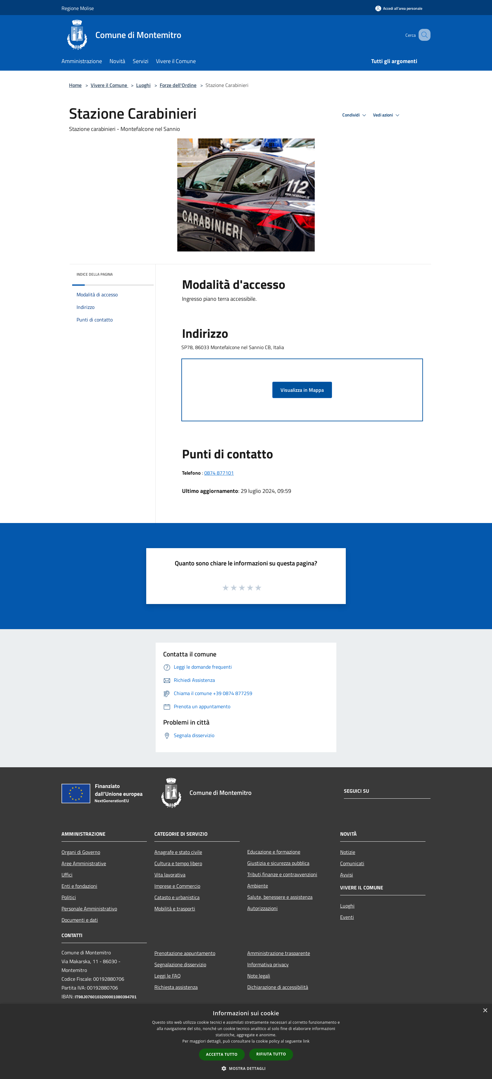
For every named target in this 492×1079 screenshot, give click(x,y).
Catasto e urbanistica (177, 897)
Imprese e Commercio (177, 886)
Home (75, 85)
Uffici (67, 874)
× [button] (485, 1010)
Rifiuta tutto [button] (271, 1054)
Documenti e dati (80, 920)
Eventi (347, 917)
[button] (246, 1068)
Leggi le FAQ (167, 975)
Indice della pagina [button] (95, 274)
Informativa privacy (268, 964)
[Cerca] (422, 34)
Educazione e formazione (273, 851)
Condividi (355, 115)
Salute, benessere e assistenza (280, 897)
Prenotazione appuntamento (184, 953)
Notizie (347, 852)
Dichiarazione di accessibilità (277, 987)
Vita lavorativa (169, 874)
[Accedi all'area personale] (398, 8)
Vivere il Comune (109, 85)
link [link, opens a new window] (306, 1041)
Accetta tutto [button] (222, 1054)
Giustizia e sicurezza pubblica (278, 863)
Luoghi (143, 85)
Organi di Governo (81, 852)
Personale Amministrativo (89, 908)
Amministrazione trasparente (278, 953)
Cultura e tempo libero (178, 863)
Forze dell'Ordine (178, 85)
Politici (69, 897)
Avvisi (346, 874)
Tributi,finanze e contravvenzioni (282, 874)
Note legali (258, 975)
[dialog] (246, 1041)
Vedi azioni (387, 115)
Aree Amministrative (84, 863)
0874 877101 (219, 473)
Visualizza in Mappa (302, 390)
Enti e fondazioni (79, 886)
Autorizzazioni (262, 908)
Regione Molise (78, 8)
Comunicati (352, 863)
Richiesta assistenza (176, 987)
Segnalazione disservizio (180, 964)
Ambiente (257, 885)
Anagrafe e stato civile (178, 852)
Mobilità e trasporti (174, 908)
